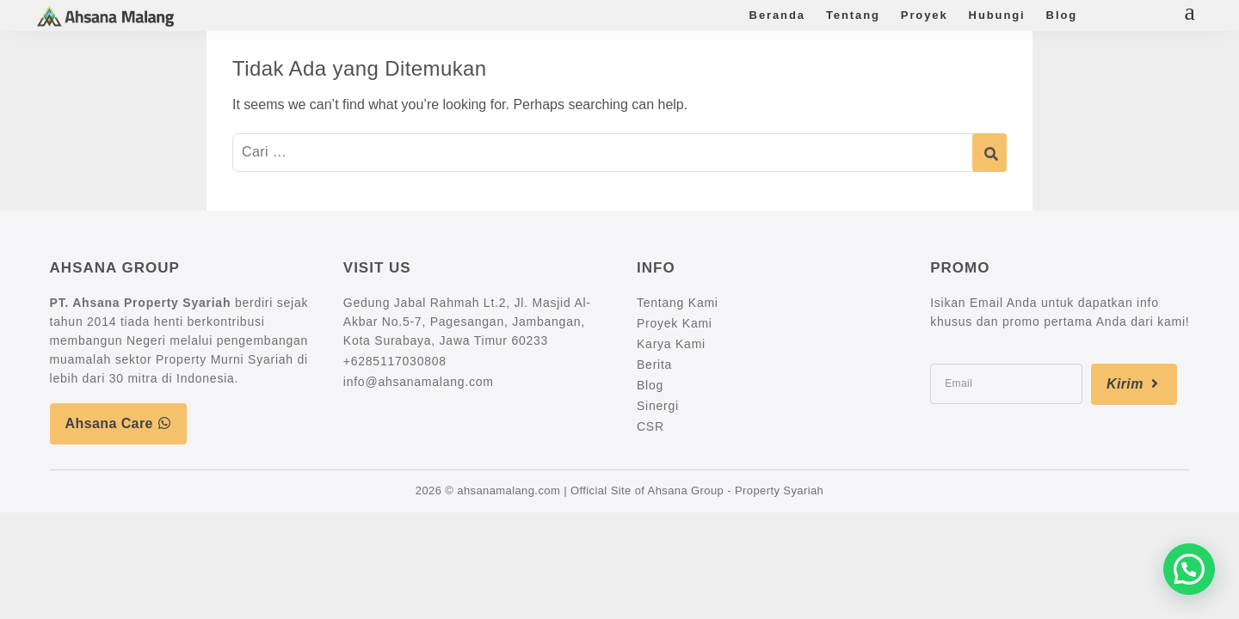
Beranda (777, 15)
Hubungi (997, 15)
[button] (1189, 569)
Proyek (924, 15)
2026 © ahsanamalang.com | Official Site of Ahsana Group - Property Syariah (619, 490)
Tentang (853, 15)
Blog (1061, 15)
